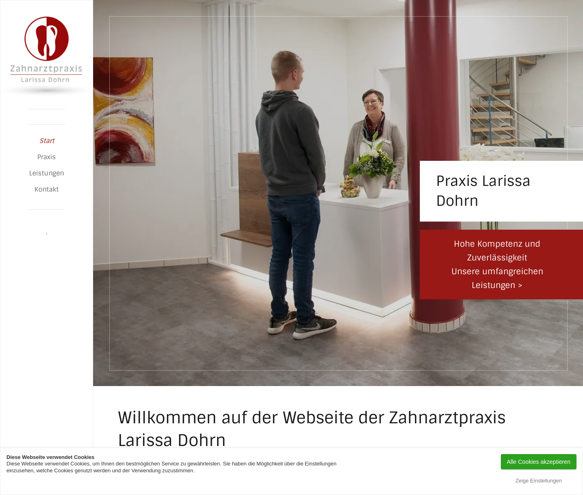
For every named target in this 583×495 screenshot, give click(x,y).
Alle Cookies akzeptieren (538, 462)
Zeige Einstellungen (538, 481)
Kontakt (46, 189)
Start (46, 141)
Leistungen (46, 173)
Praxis (46, 157)
